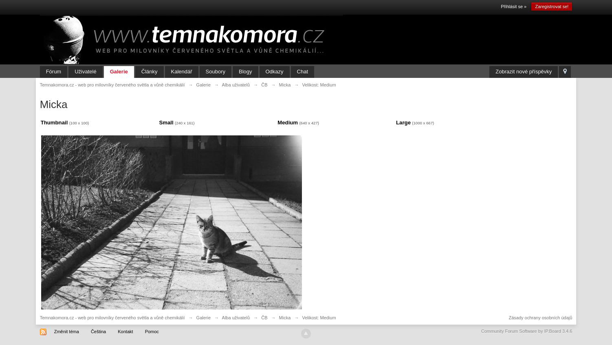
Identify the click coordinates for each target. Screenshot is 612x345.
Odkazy (275, 72)
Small (166, 122)
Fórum (54, 72)
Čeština (98, 331)
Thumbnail (54, 122)
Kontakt (125, 331)
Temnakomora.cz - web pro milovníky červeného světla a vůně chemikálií (112, 317)
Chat (302, 72)
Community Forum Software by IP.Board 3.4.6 (526, 331)
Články (149, 72)
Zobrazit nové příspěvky (523, 72)
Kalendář (181, 72)
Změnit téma (66, 331)
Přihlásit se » (513, 6)
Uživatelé (85, 72)
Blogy (245, 72)
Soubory (215, 72)
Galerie (119, 72)
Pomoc (152, 331)
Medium (287, 122)
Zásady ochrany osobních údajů (540, 317)
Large (403, 122)
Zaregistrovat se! (551, 6)
